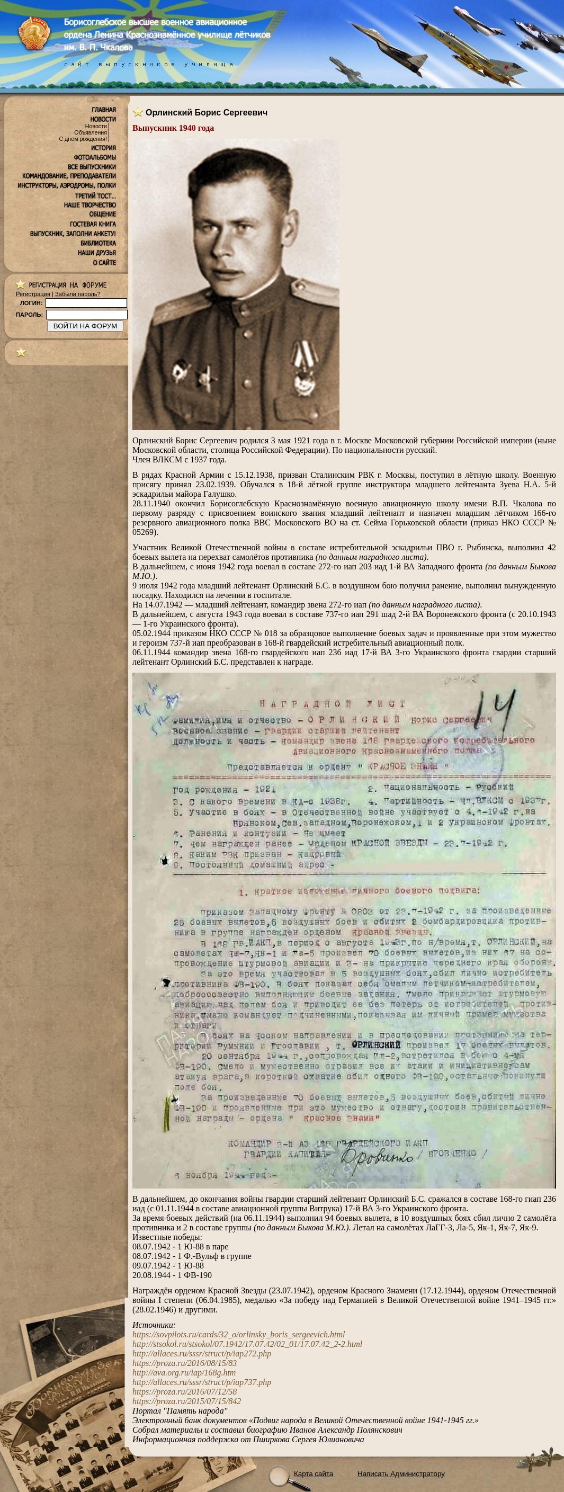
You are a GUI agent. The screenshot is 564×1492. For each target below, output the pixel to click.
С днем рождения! (83, 139)
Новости (96, 126)
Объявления (90, 132)
